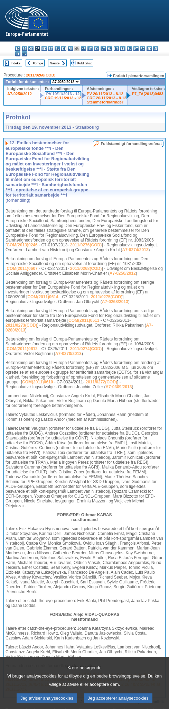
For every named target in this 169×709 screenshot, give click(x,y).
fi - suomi (17, 53)
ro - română (142, 48)
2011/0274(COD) (86, 348)
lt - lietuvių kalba (103, 48)
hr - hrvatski (83, 48)
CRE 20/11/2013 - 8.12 (106, 98)
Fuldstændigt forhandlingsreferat (131, 144)
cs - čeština (31, 48)
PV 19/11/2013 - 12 (62, 94)
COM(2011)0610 (37, 382)
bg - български (17, 48)
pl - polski (129, 48)
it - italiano (90, 48)
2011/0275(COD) (106, 296)
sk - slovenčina (149, 48)
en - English (63, 48)
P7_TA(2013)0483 (147, 94)
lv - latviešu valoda (96, 48)
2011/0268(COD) (40, 75)
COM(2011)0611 (83, 320)
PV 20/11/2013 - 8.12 (105, 94)
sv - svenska (24, 53)
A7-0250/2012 (19, 94)
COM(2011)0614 (42, 296)
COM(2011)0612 (22, 348)
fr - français (70, 48)
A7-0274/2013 (135, 249)
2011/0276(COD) (86, 245)
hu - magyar (109, 48)
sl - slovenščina (155, 48)
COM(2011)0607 (22, 268)
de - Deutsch (44, 48)
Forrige (37, 63)
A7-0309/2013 (118, 386)
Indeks (15, 63)
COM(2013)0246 (22, 245)
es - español (24, 48)
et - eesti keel (50, 48)
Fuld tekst (84, 63)
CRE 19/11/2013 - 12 (63, 98)
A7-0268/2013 (115, 301)
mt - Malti (116, 48)
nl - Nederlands (122, 48)
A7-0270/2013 (68, 353)
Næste (54, 63)
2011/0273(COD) (21, 325)
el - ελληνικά (57, 48)
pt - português (136, 48)
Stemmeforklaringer (105, 102)
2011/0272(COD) (101, 382)
